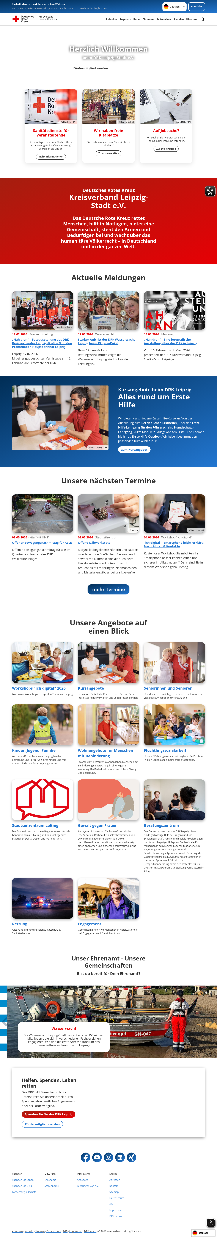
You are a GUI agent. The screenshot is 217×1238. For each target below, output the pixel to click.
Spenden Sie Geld (22, 1204)
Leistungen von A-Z (88, 1204)
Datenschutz (116, 1216)
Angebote (125, 19)
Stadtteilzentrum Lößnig (35, 825)
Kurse (136, 19)
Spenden (178, 19)
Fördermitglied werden (90, 68)
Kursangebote (91, 688)
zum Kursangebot (134, 450)
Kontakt (113, 1204)
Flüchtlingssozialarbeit (165, 750)
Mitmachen (164, 19)
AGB (111, 1222)
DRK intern (115, 1234)
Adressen (114, 1198)
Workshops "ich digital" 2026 (39, 688)
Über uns (191, 19)
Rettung (19, 924)
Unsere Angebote (130, 68)
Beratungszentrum (161, 825)
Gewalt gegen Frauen (98, 825)
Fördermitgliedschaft (24, 1210)
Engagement (89, 924)
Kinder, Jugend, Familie (34, 750)
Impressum (115, 1228)
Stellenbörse (51, 1204)
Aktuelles (111, 19)
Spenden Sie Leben (23, 1198)
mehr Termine (108, 589)
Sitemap (114, 1210)
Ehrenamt (149, 19)
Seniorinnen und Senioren (168, 688)
